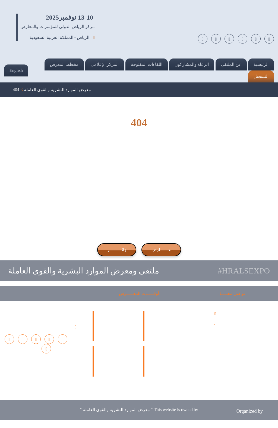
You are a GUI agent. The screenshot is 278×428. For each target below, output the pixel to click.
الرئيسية (261, 64)
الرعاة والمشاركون (192, 64)
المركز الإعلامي (105, 64)
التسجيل (261, 76)
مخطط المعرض (64, 64)
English (16, 70)
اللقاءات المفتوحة (146, 64)
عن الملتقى (231, 64)
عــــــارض (161, 249)
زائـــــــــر (116, 249)
